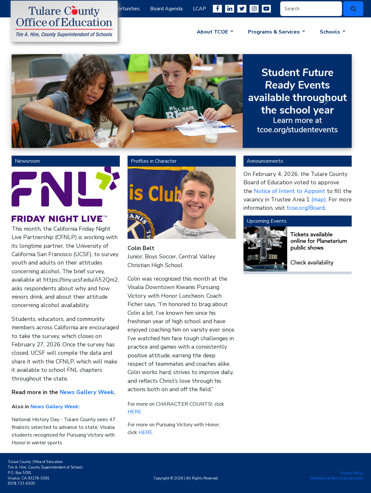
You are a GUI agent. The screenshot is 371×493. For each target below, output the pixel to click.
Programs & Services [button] (274, 31)
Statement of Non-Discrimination (336, 478)
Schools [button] (330, 31)
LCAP (199, 8)
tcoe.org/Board (306, 208)
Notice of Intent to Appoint (289, 191)
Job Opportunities (120, 8)
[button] (37, 101)
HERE (134, 411)
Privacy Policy (351, 473)
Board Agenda (166, 8)
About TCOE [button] (213, 31)
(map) (318, 199)
